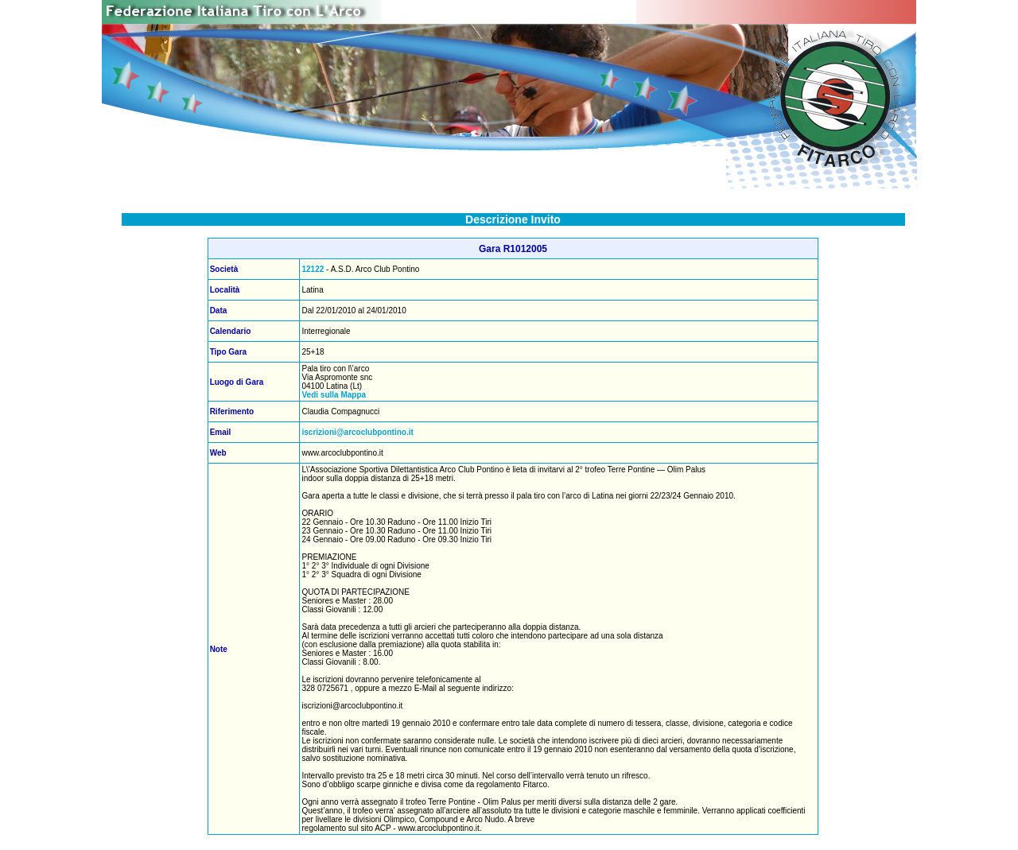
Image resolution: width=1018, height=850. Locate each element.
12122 (312, 269)
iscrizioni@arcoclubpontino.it (357, 432)
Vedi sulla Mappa (333, 394)
